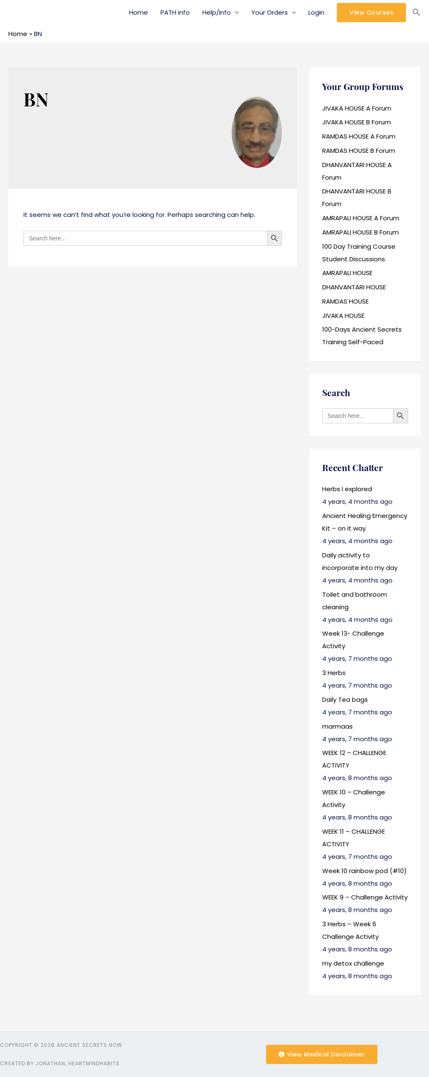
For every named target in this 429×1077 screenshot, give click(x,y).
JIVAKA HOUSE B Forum (356, 122)
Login (316, 12)
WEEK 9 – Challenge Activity (365, 897)
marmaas (337, 726)
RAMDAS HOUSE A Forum (359, 136)
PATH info (175, 12)
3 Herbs (334, 672)
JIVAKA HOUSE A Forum (357, 108)
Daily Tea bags (345, 699)
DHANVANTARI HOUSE (354, 287)
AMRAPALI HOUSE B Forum (360, 232)
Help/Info (216, 12)
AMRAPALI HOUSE (347, 272)
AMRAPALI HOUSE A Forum (361, 218)
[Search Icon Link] (416, 12)
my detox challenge (353, 963)
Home (138, 12)
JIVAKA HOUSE (343, 315)
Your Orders (269, 12)
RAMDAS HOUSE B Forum (358, 150)
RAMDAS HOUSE (345, 301)
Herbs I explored (347, 488)
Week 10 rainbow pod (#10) (364, 870)
